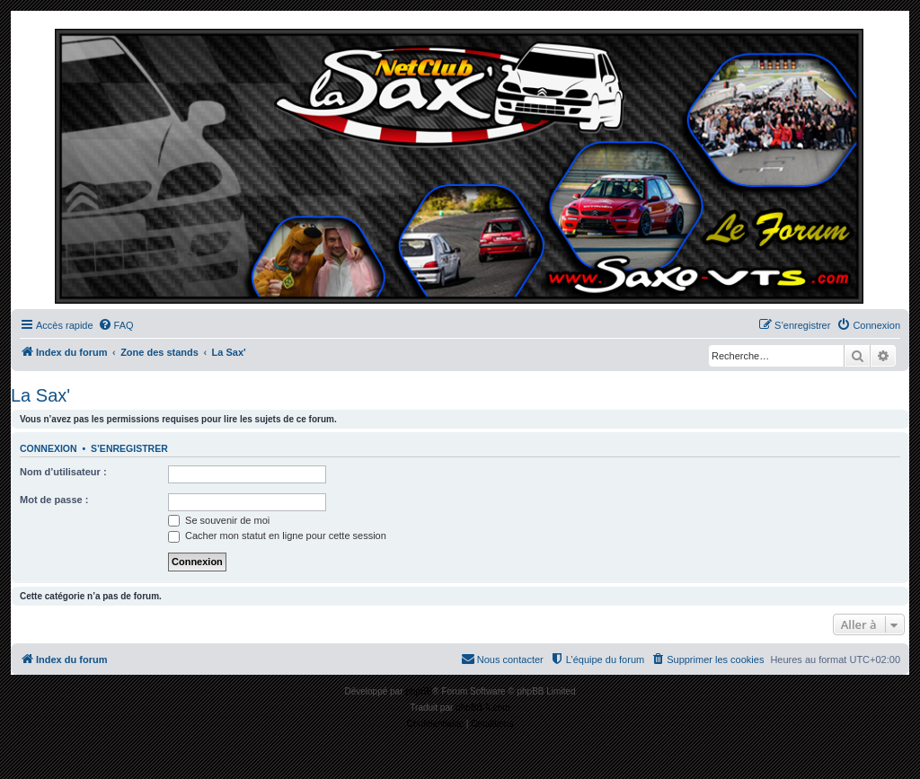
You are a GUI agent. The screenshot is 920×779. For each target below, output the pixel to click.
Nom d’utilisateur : (63, 471)
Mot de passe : (54, 499)
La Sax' (40, 395)
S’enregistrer (129, 448)
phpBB (418, 691)
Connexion (48, 448)
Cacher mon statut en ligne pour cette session (277, 535)
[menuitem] (116, 325)
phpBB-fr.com (483, 708)
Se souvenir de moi (219, 520)
